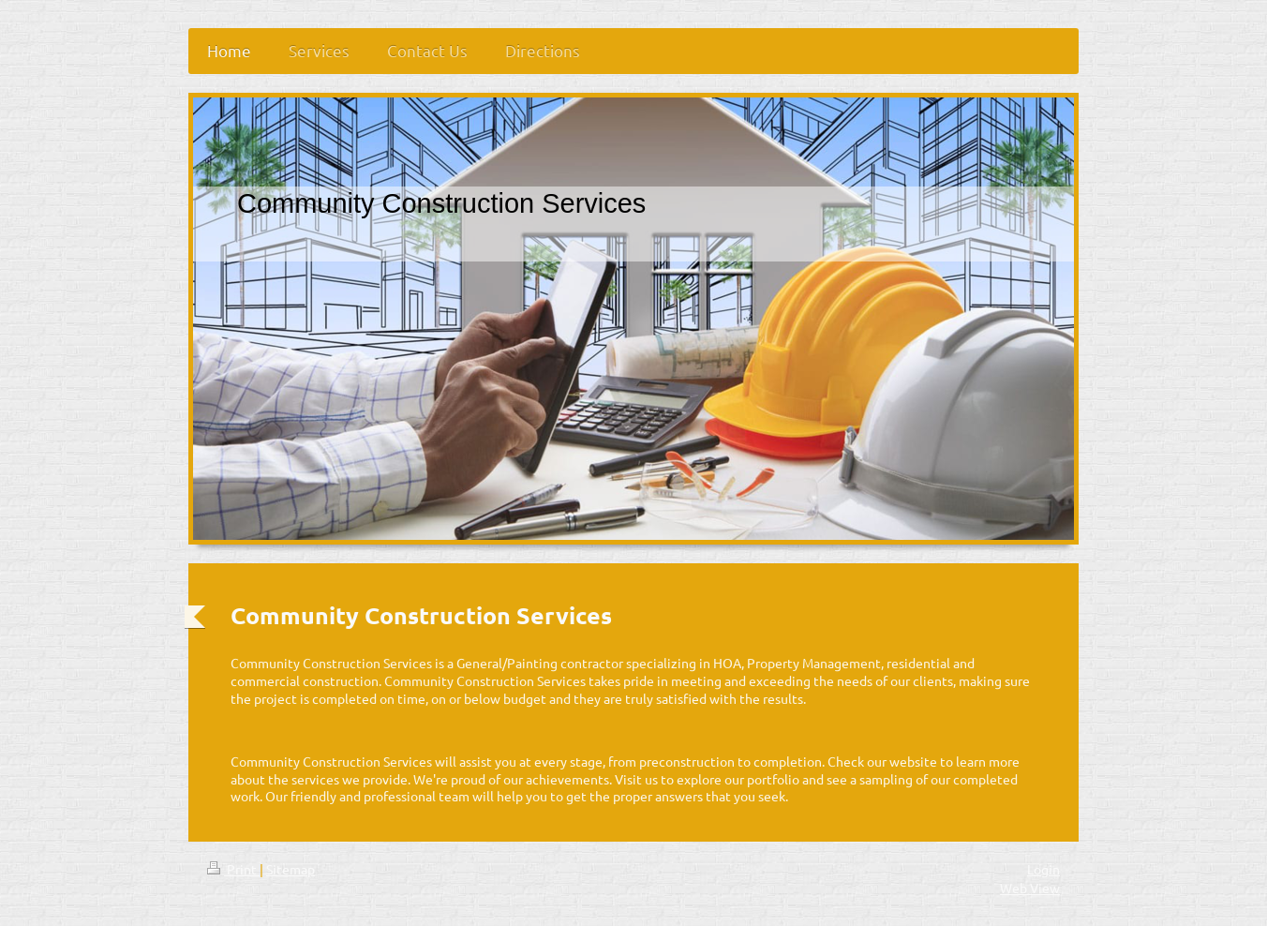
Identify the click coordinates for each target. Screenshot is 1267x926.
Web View (1030, 887)
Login (1043, 868)
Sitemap (290, 868)
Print (233, 868)
